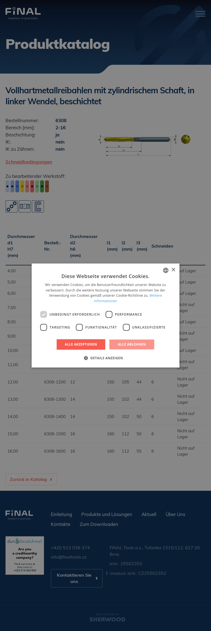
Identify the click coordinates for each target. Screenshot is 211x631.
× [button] (173, 270)
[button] (105, 358)
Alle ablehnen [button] (132, 344)
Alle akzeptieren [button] (81, 344)
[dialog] (105, 315)
